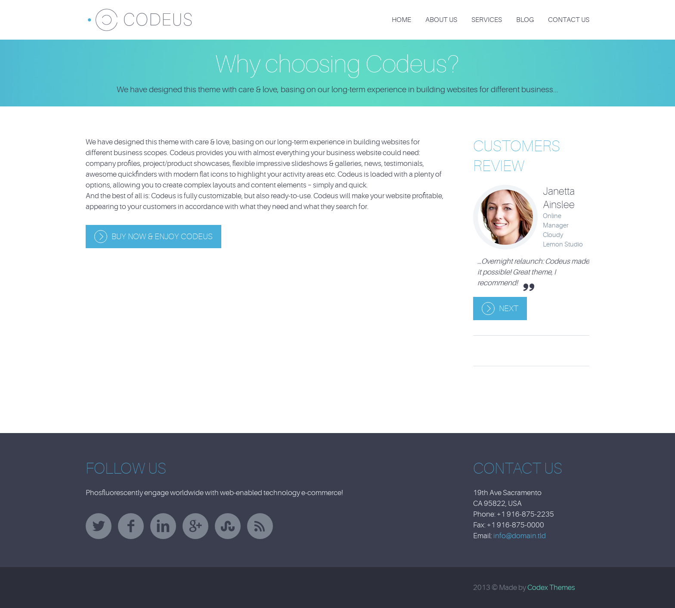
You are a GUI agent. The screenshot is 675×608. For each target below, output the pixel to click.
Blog (525, 20)
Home (401, 20)
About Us (441, 20)
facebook (131, 526)
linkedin (163, 526)
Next (508, 308)
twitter (98, 526)
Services (486, 20)
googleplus (195, 526)
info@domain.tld (519, 536)
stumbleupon (228, 526)
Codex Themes (551, 587)
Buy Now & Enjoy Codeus (162, 236)
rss (260, 526)
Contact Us (568, 20)
